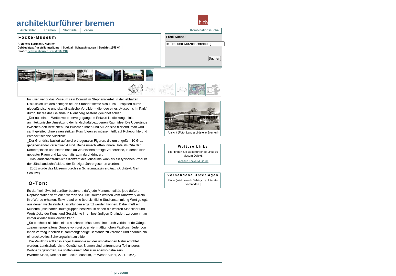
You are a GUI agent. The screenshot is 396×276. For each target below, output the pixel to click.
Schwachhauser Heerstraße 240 (48, 51)
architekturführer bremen (65, 23)
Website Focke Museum (193, 161)
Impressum (119, 272)
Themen (50, 30)
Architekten (28, 30)
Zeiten (88, 30)
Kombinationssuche (204, 30)
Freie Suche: (176, 37)
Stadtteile (69, 30)
